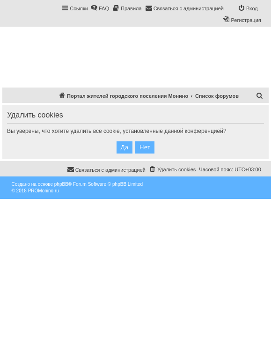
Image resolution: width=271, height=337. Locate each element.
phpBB (61, 184)
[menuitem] (99, 8)
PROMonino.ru (43, 190)
